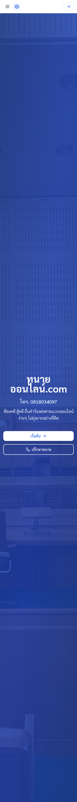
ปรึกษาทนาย (38, 449)
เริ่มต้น (38, 436)
